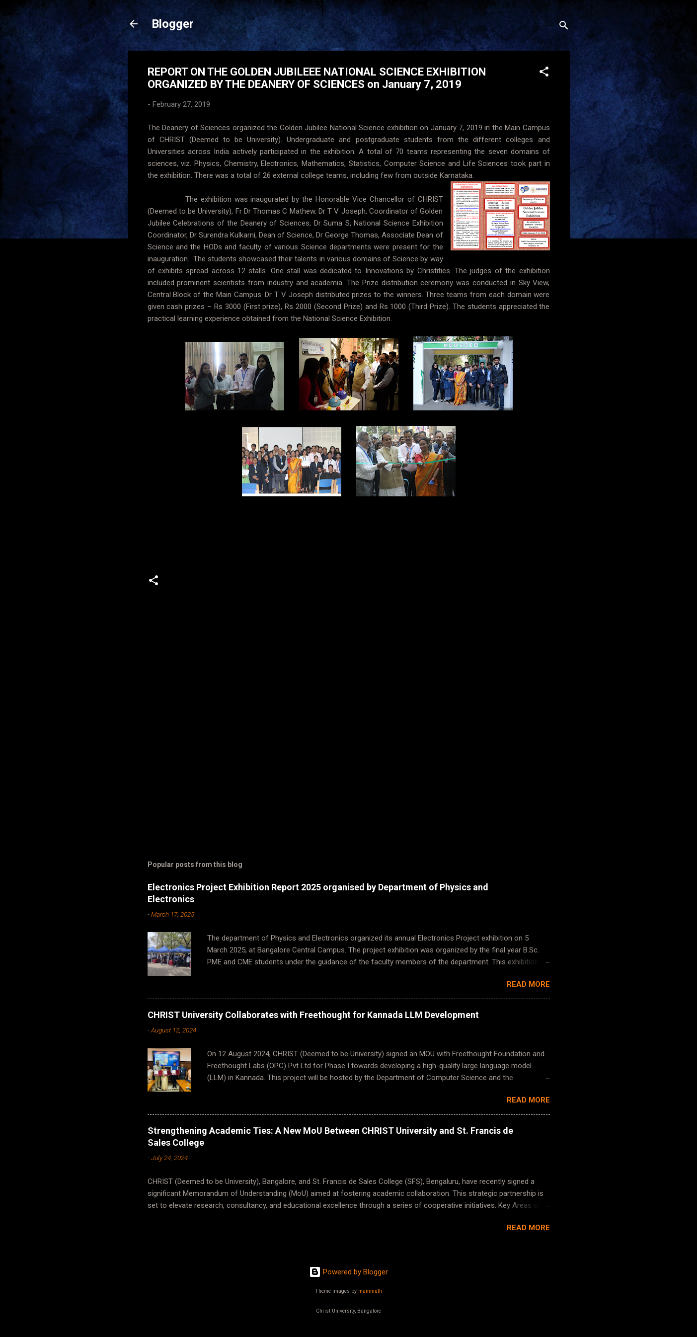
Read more (528, 984)
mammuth (370, 1291)
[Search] (564, 27)
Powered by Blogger (348, 1271)
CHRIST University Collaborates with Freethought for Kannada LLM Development (313, 1015)
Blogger (173, 24)
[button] (544, 73)
